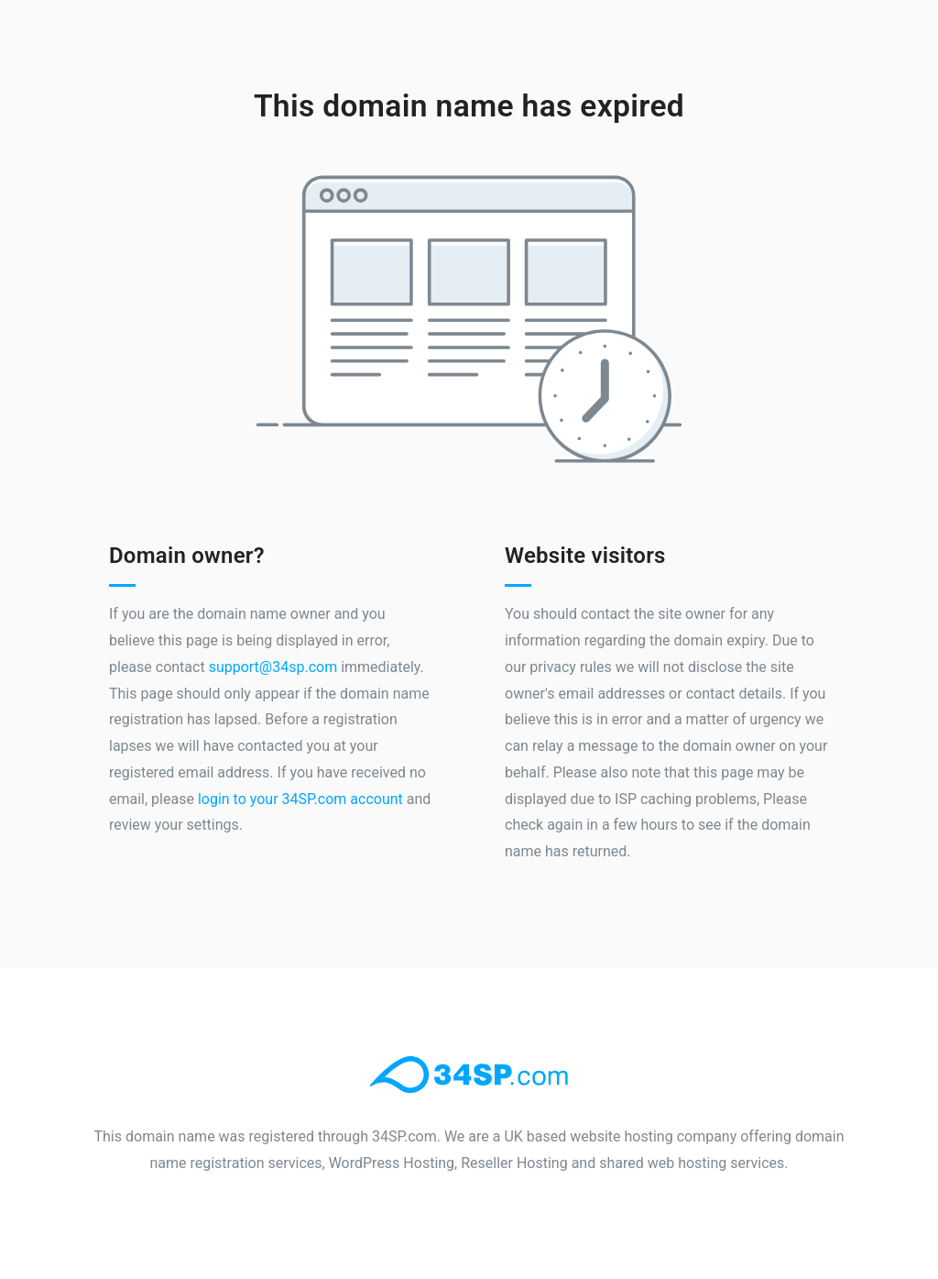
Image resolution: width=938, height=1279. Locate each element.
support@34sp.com (273, 667)
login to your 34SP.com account (300, 799)
